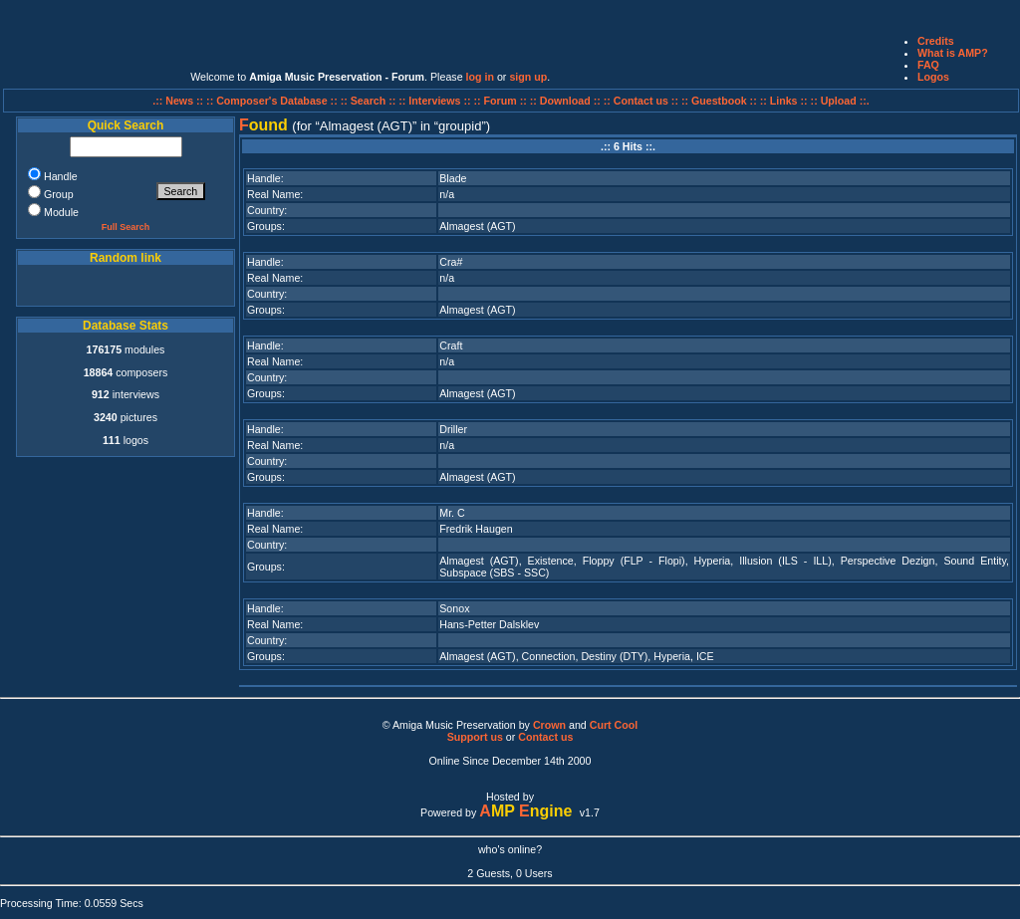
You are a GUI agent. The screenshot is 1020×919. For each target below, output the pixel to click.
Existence (551, 561)
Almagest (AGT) (477, 226)
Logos (933, 77)
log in (480, 77)
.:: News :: (179, 101)
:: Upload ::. (840, 101)
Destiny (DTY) (614, 656)
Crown (549, 725)
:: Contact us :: (641, 101)
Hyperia (712, 561)
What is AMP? (952, 53)
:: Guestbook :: (719, 101)
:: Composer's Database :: (273, 101)
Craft (450, 345)
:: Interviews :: (435, 101)
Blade (452, 178)
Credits (935, 41)
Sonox (454, 608)
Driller (453, 429)
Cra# (450, 262)
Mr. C (451, 513)
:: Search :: (370, 101)
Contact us (545, 737)
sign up (528, 77)
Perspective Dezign (888, 561)
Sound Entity (974, 561)
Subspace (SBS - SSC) (494, 572)
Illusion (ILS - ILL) (785, 561)
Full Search (126, 227)
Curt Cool (614, 725)
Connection (549, 656)
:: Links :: (784, 101)
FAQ (928, 65)
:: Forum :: (502, 101)
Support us (475, 737)
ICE (705, 656)
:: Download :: (567, 101)
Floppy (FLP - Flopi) (634, 561)
